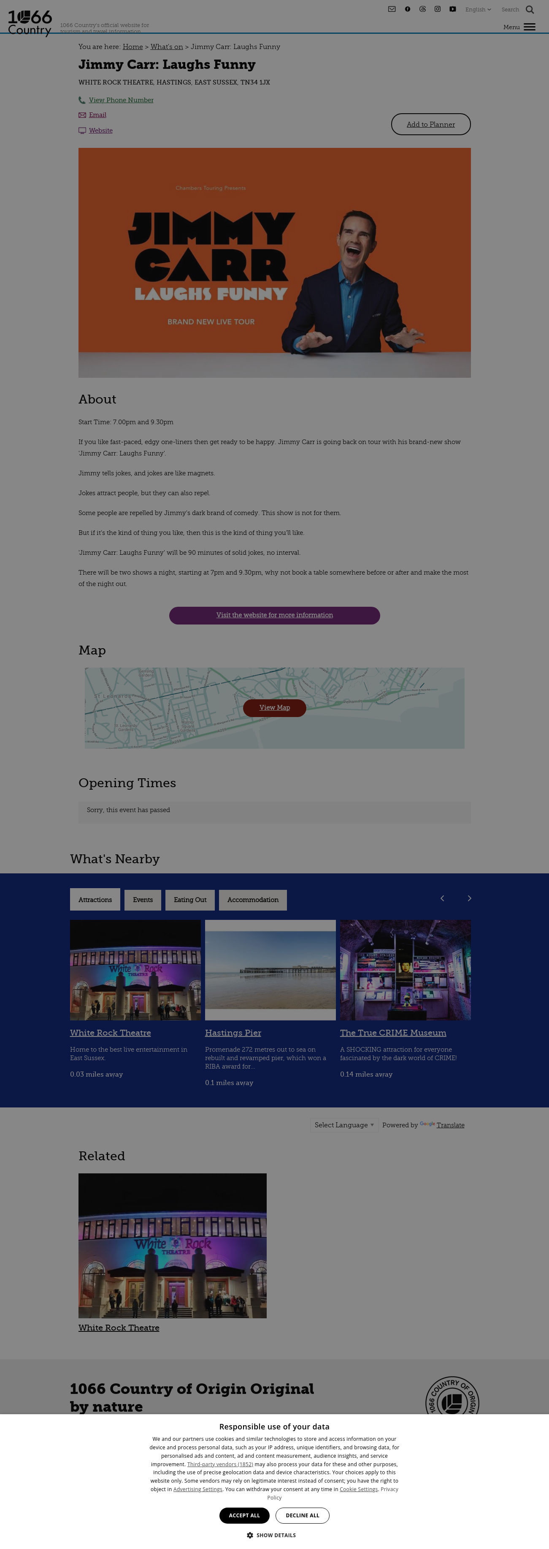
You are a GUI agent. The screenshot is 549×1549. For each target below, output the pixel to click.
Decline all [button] (302, 1515)
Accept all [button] (244, 1515)
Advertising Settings (197, 1489)
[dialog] (274, 1481)
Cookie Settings (359, 1489)
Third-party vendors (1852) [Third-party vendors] (220, 1464)
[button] (274, 1534)
